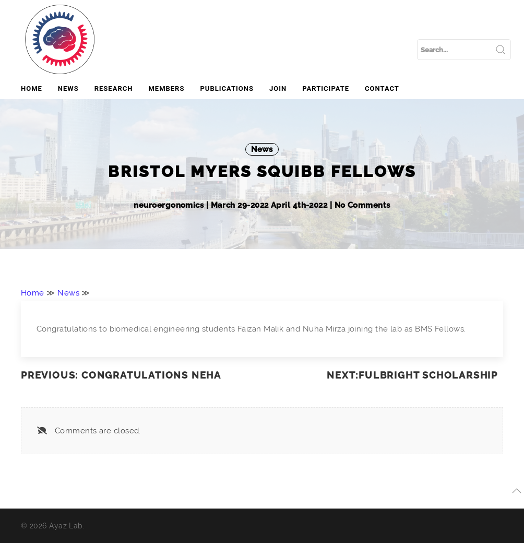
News (68, 88)
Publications (227, 88)
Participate (325, 88)
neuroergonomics (170, 205)
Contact (382, 88)
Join (278, 88)
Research (113, 88)
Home (31, 88)
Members (166, 88)
